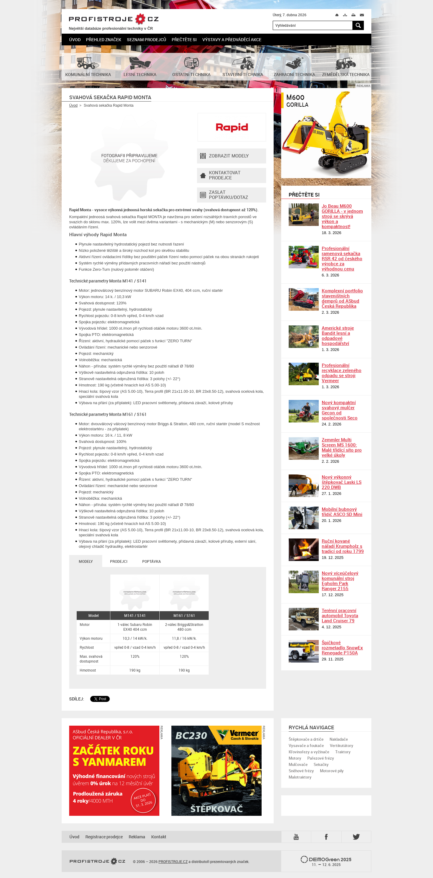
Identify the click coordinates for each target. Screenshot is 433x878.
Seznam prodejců (146, 39)
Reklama (137, 837)
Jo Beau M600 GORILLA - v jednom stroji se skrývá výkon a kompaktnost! (342, 216)
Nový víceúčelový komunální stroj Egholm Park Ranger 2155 (340, 580)
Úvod (75, 39)
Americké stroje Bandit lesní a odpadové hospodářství (338, 335)
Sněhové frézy (301, 770)
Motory (295, 758)
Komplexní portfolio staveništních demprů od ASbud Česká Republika (342, 298)
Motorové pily (332, 770)
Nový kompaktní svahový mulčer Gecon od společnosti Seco (340, 410)
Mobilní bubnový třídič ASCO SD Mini (342, 511)
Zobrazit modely (224, 155)
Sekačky (321, 764)
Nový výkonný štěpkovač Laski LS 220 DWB (341, 482)
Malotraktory (300, 777)
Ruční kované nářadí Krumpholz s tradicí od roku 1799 (343, 546)
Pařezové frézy (320, 758)
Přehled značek (103, 39)
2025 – (326, 861)
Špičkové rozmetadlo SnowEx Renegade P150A (342, 647)
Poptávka (151, 561)
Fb (327, 837)
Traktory (343, 752)
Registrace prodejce (104, 837)
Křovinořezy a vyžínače (309, 752)
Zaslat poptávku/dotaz (224, 195)
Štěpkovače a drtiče (306, 739)
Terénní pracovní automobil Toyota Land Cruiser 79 (340, 615)
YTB (297, 837)
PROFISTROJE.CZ (113, 19)
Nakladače (339, 739)
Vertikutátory (341, 745)
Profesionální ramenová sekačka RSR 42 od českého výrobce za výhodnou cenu (342, 258)
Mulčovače (298, 764)
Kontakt (158, 837)
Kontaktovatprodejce (220, 175)
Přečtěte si (184, 39)
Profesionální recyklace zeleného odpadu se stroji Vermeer (341, 372)
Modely (86, 561)
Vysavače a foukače (306, 745)
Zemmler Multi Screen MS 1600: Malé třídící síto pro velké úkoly (342, 447)
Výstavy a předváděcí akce (231, 39)
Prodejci (118, 561)
